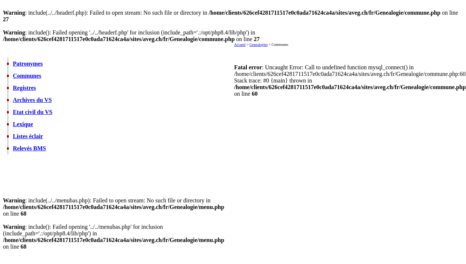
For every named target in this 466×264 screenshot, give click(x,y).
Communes (27, 76)
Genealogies (258, 45)
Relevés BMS (29, 148)
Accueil (240, 45)
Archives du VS (32, 100)
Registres (24, 88)
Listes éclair (28, 136)
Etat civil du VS (33, 112)
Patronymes (28, 63)
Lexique (23, 124)
